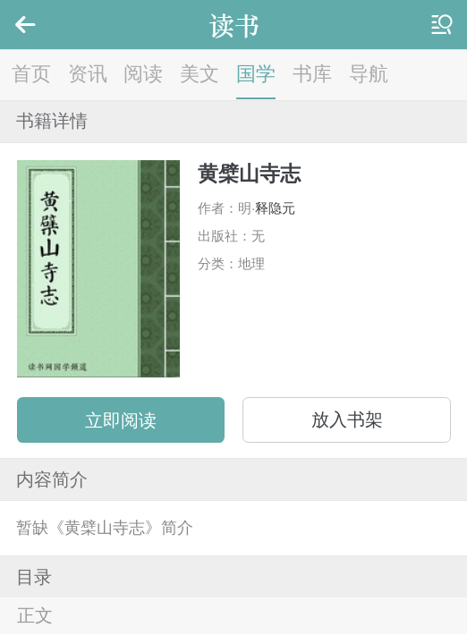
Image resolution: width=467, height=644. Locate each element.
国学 (256, 74)
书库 (312, 74)
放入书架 (347, 419)
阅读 (143, 74)
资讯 (87, 74)
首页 (31, 74)
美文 (199, 74)
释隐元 (275, 208)
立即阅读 (121, 420)
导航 (368, 74)
